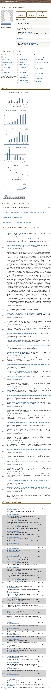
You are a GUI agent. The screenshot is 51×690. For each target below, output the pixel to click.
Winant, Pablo (39, 81)
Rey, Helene (38, 78)
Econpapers (14, 236)
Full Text (9, 509)
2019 (3, 530)
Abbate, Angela (22, 75)
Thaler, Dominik (22, 57)
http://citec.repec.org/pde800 (29, 43)
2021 (3, 536)
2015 (3, 571)
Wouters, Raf (39, 59)
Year (4, 231)
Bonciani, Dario (22, 62)
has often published (37, 31)
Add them (29, 45)
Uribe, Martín (39, 68)
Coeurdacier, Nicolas (40, 76)
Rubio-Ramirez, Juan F (41, 62)
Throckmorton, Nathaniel (8, 62)
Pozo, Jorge (22, 72)
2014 (3, 612)
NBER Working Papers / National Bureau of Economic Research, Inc (17, 222)
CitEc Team (3, 688)
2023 (3, 524)
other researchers (29, 32)
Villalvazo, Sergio (23, 64)
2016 (3, 684)
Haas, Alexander (6, 57)
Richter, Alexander (7, 67)
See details (31, 28)
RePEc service (8, 687)
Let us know (43, 45)
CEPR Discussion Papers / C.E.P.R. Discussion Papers (14, 220)
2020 (3, 508)
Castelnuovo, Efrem (23, 59)
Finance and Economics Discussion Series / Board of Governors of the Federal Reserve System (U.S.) (24, 212)
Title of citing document (13, 231)
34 (30, 33)
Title (8, 505)
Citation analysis (14, 509)
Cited (44, 505)
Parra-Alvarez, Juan (23, 80)
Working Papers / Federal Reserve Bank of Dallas (13, 217)
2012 (3, 565)
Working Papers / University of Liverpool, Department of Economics (17, 215)
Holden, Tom (39, 83)
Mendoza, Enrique (7, 64)
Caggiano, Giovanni (23, 77)
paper (21, 236)
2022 (3, 518)
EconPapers (20, 38)
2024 (3, 673)
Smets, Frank (39, 57)
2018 (3, 551)
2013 (3, 577)
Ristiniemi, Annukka (7, 69)
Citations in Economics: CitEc (9, 1)
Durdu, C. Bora (6, 72)
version (18, 520)
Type (40, 505)
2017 (3, 622)
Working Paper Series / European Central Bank (12, 209)
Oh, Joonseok (22, 67)
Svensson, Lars (39, 73)
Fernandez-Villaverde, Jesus (42, 64)
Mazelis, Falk (6, 59)
